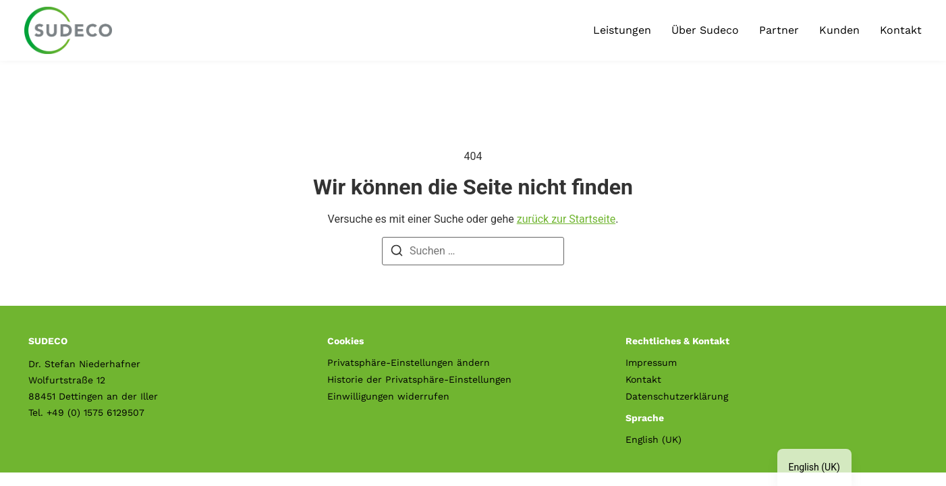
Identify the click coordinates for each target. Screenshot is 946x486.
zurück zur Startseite (566, 219)
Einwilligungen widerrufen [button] (388, 396)
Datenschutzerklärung (676, 396)
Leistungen (622, 30)
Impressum (651, 362)
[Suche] (396, 252)
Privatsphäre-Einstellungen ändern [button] (408, 362)
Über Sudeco (705, 30)
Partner (779, 30)
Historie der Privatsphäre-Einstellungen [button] (419, 379)
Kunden (839, 30)
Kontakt (901, 30)
